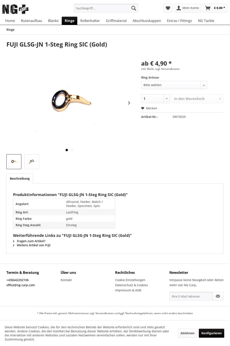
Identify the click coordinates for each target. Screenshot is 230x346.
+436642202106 (17, 280)
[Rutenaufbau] (31, 21)
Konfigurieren (211, 333)
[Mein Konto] (187, 8)
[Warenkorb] (215, 8)
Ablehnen (187, 333)
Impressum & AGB (128, 290)
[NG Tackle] (206, 21)
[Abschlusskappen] (147, 21)
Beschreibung (20, 178)
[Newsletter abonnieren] (217, 296)
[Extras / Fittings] (179, 21)
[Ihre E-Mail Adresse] (191, 296)
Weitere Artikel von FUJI (31, 245)
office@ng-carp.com (20, 285)
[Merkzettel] (168, 8)
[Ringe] (69, 21)
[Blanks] (53, 21)
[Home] (10, 21)
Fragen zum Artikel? (29, 241)
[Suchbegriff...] (106, 8)
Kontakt (66, 280)
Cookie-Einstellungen (130, 280)
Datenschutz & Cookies (131, 285)
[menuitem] (106, 8)
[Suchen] (133, 8)
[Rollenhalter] (90, 21)
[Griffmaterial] (116, 21)
